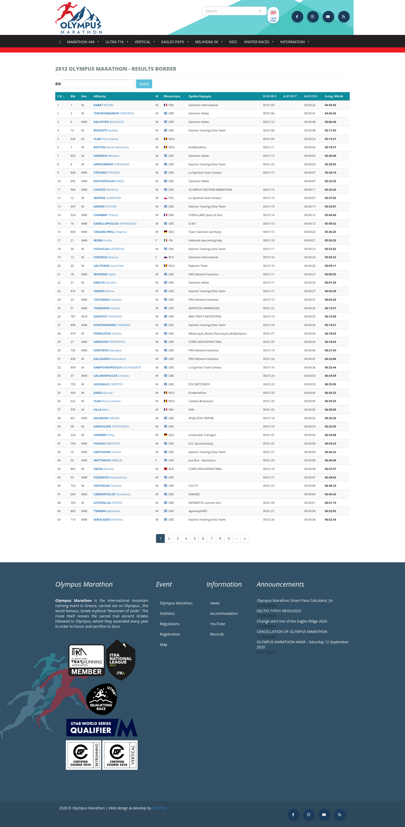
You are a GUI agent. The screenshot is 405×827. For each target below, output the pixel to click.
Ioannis (107, 308)
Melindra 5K (207, 43)
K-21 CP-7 (290, 96)
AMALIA (108, 460)
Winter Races (257, 43)
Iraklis (105, 274)
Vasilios (108, 333)
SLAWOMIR (107, 198)
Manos (104, 291)
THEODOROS (111, 426)
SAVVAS (107, 418)
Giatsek (106, 130)
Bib (58, 83)
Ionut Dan (109, 266)
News (215, 603)
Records (217, 634)
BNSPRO (159, 808)
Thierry (106, 215)
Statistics (167, 613)
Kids (233, 41)
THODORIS (108, 316)
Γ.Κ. (60, 96)
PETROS (108, 503)
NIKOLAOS (109, 122)
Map (163, 644)
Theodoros (112, 494)
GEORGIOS (109, 249)
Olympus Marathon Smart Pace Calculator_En (295, 600)
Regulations (170, 623)
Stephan (110, 232)
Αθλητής (100, 96)
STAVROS (107, 172)
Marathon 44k (82, 43)
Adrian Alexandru (111, 147)
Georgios (108, 350)
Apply (144, 83)
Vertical (143, 43)
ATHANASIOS (115, 223)
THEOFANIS (111, 164)
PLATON (105, 206)
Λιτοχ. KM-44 (334, 96)
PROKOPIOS (109, 342)
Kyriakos (105, 282)
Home (59, 42)
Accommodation (224, 613)
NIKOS (109, 181)
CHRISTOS (108, 384)
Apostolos (107, 511)
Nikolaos (107, 156)
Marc (101, 409)
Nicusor (103, 393)
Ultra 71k (115, 43)
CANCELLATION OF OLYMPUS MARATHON (292, 631)
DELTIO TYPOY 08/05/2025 (279, 610)
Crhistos (108, 486)
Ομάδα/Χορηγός (200, 96)
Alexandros (110, 359)
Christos (111, 376)
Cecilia (103, 240)
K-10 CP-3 (269, 96)
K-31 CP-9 (310, 96)
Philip (104, 435)
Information (293, 43)
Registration (170, 634)
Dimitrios (106, 189)
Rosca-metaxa (107, 401)
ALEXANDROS (117, 367)
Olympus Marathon (176, 603)
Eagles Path (174, 43)
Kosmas (104, 469)
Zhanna (106, 257)
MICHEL (104, 105)
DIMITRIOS (114, 113)
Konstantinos (110, 477)
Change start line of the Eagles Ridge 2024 (292, 621)
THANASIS (112, 325)
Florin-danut (106, 139)
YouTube (217, 623)
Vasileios (108, 299)
